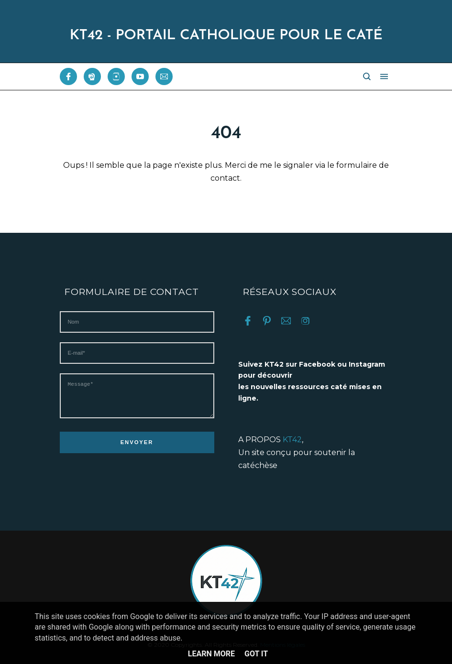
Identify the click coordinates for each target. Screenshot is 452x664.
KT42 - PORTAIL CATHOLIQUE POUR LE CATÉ (225, 35)
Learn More (211, 653)
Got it (256, 653)
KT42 (292, 439)
